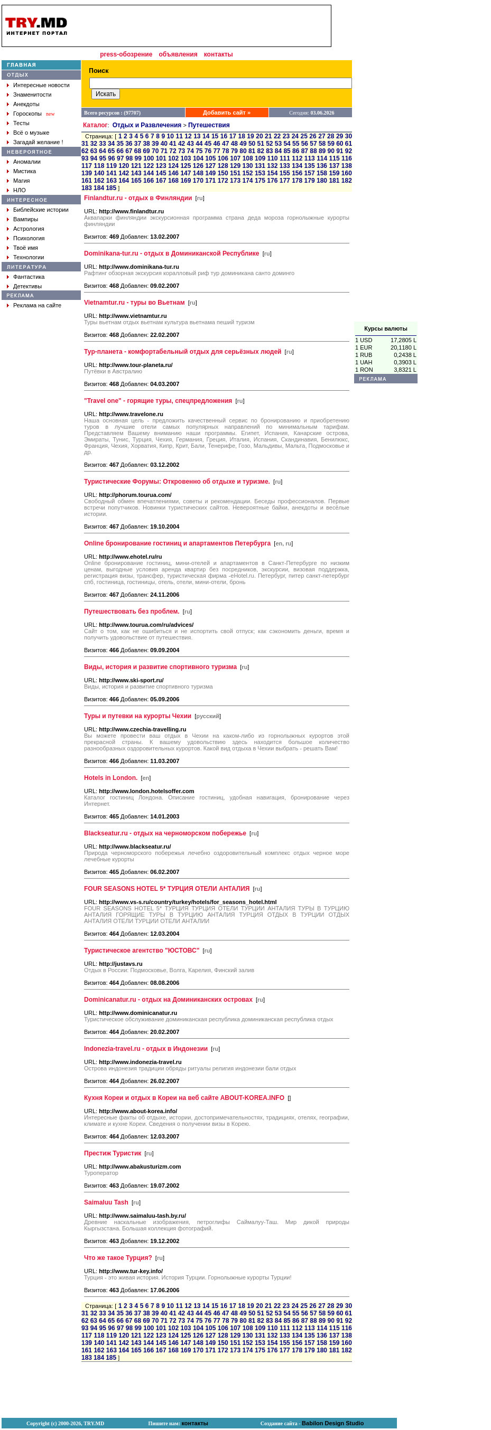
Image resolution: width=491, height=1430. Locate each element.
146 (173, 173)
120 (123, 166)
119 (111, 166)
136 (322, 166)
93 (84, 158)
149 (210, 173)
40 (164, 143)
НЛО (19, 190)
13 (196, 136)
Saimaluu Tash (106, 1202)
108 (248, 158)
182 (346, 180)
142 (123, 173)
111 (285, 158)
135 (309, 166)
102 (173, 158)
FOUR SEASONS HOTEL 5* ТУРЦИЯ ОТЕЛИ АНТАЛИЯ (166, 888)
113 (309, 158)
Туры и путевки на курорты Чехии (137, 716)
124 (173, 166)
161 (86, 180)
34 (111, 143)
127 (210, 166)
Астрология (28, 228)
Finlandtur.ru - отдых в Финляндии (138, 198)
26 (312, 136)
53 (278, 143)
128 (223, 166)
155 (285, 173)
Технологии (28, 257)
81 (251, 151)
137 (334, 166)
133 (285, 166)
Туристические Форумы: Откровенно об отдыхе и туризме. (177, 481)
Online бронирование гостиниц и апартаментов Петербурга (177, 543)
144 (148, 173)
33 (102, 143)
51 (260, 143)
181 (334, 180)
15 (214, 136)
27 (321, 136)
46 (216, 143)
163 (111, 180)
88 (313, 151)
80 (242, 151)
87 (304, 151)
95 (102, 158)
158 (322, 173)
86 (295, 151)
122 (148, 166)
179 (309, 180)
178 (297, 180)
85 (286, 151)
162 (99, 180)
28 (330, 136)
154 (272, 173)
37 (137, 143)
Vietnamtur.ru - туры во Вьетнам (134, 302)
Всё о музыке (31, 132)
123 (161, 166)
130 (247, 166)
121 (136, 166)
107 (235, 158)
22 (277, 136)
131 (260, 166)
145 (161, 173)
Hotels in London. (110, 778)
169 (185, 180)
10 (170, 136)
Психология (29, 238)
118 (99, 166)
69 (146, 151)
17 (232, 136)
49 (242, 143)
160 (346, 173)
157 (309, 173)
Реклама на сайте (37, 305)
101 (161, 158)
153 (260, 173)
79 (234, 151)
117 (86, 166)
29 (339, 136)
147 (185, 173)
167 (161, 180)
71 (164, 151)
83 (269, 151)
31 (84, 143)
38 (146, 143)
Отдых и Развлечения (147, 125)
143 (136, 173)
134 (297, 166)
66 (120, 151)
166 (148, 180)
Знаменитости (32, 94)
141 (111, 173)
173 (235, 180)
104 (198, 158)
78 (225, 151)
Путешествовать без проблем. (132, 611)
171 (210, 180)
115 (334, 158)
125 (185, 166)
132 (272, 166)
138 (346, 166)
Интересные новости (41, 85)
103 (186, 158)
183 (86, 188)
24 (295, 136)
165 (136, 180)
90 (331, 151)
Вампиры (25, 219)
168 (173, 180)
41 (172, 143)
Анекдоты (26, 104)
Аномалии (27, 161)
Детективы (27, 286)
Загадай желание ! (38, 142)
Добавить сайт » (227, 112)
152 (247, 173)
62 (84, 151)
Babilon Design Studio (333, 1423)
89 (322, 151)
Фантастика (28, 277)
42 (181, 143)
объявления (178, 54)
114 (322, 158)
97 (120, 158)
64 (102, 151)
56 (304, 143)
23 (286, 136)
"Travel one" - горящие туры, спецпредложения (158, 400)
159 (334, 173)
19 (250, 136)
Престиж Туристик (112, 1153)
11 (178, 136)
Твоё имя (25, 247)
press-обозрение (126, 54)
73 (181, 151)
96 (111, 158)
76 (208, 151)
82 (260, 151)
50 (251, 143)
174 (247, 180)
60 (339, 143)
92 (348, 151)
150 (223, 173)
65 (111, 151)
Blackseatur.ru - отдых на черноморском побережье (165, 833)
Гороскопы (27, 113)
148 (198, 173)
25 (304, 136)
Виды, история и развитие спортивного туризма (160, 667)
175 (260, 180)
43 (190, 143)
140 (99, 173)
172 (223, 180)
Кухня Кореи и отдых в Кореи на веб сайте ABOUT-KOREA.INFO (184, 1098)
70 (155, 151)
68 (137, 151)
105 (210, 158)
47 (225, 143)
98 (129, 158)
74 (190, 151)
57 (313, 143)
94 (93, 158)
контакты (218, 54)
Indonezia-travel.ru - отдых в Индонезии (146, 1048)
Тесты (21, 123)
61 (348, 143)
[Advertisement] (386, 163)
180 (322, 180)
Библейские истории (41, 209)
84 (278, 151)
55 (295, 143)
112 (297, 158)
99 (138, 158)
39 (155, 143)
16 (223, 136)
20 (259, 136)
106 (223, 158)
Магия (21, 180)
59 (331, 143)
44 (199, 143)
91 (339, 151)
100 (148, 158)
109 (260, 158)
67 (128, 151)
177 (285, 180)
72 (172, 151)
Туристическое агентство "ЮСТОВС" (141, 950)
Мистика (24, 171)
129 (235, 166)
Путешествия (209, 125)
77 (216, 151)
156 (297, 173)
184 (99, 188)
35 (120, 143)
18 (241, 136)
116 (346, 158)
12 (187, 136)
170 (198, 180)
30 (348, 136)
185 (111, 188)
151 (235, 173)
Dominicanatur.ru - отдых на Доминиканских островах (168, 999)
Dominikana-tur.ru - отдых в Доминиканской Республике (172, 253)
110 (272, 158)
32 (93, 143)
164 (123, 180)
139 (86, 173)
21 (268, 136)
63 (93, 151)
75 (199, 151)
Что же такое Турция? (118, 1258)
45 (208, 143)
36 (128, 143)
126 (198, 166)
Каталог (95, 125)
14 (205, 136)
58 (322, 143)
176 (272, 180)
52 (269, 143)
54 (286, 143)
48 (234, 143)
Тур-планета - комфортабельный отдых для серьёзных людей (182, 351)
